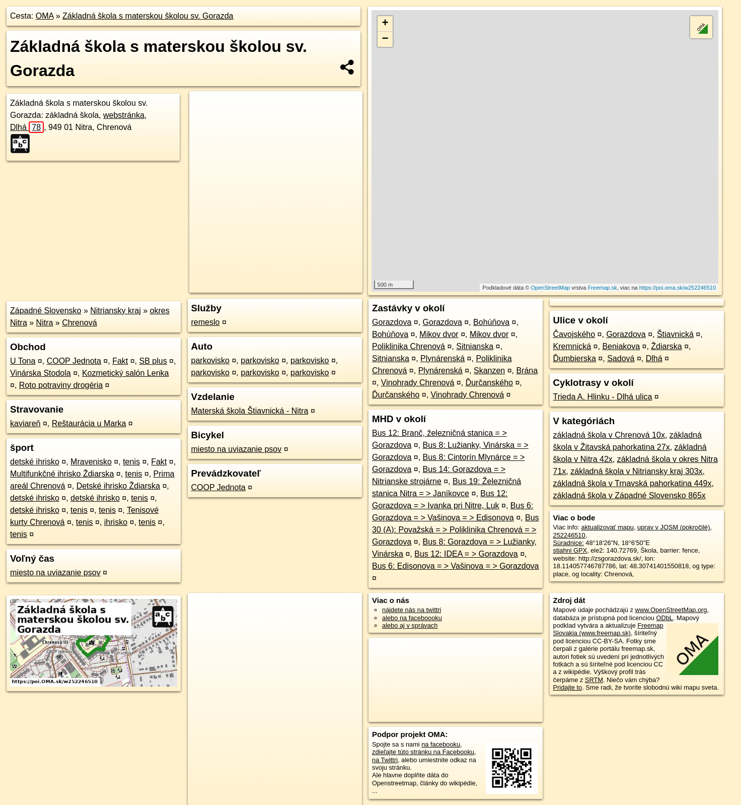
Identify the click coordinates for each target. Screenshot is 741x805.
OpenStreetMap (550, 288)
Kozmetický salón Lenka (125, 373)
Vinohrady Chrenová (418, 382)
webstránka (123, 115)
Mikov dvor (438, 334)
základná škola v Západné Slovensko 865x (629, 495)
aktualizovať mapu (607, 527)
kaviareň (25, 423)
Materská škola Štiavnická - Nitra (250, 411)
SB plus (153, 361)
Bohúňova (491, 322)
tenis (131, 461)
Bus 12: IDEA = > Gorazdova (465, 554)
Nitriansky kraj (115, 310)
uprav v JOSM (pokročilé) (673, 527)
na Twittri (385, 760)
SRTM (594, 680)
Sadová (620, 358)
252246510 (569, 535)
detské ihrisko (34, 461)
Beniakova (621, 346)
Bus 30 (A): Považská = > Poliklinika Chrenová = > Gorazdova (455, 529)
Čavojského (574, 334)
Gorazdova (391, 322)
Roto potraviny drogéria (61, 385)
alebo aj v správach (409, 625)
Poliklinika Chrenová (408, 346)
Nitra (44, 322)
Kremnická (572, 346)
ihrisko (115, 522)
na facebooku (440, 744)
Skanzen (489, 370)
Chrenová (79, 322)
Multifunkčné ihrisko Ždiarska (62, 473)
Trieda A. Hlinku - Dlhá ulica (602, 396)
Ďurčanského (489, 382)
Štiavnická (675, 334)
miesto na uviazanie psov (55, 572)
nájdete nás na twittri (411, 610)
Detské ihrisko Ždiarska (118, 486)
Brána (527, 370)
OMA (45, 16)
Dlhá (27, 127)
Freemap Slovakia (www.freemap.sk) (608, 629)
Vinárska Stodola (40, 373)
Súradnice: (568, 543)
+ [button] (385, 23)
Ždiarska (666, 346)
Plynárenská (442, 358)
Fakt (120, 361)
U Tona (22, 361)
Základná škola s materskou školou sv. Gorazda (147, 16)
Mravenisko (91, 461)
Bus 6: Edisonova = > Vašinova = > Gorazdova (455, 566)
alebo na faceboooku (412, 618)
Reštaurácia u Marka (89, 423)
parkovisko (210, 360)
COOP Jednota (74, 361)
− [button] (385, 39)
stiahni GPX (570, 550)
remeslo (205, 322)
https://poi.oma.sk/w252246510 (677, 288)
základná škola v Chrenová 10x (609, 435)
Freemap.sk (602, 288)
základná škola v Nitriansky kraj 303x (636, 471)
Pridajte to (567, 687)
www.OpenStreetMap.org (671, 610)
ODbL (664, 618)
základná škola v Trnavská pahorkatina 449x (632, 483)
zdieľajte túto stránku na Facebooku (423, 752)
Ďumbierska (574, 358)
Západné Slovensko (45, 310)
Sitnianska (474, 346)
